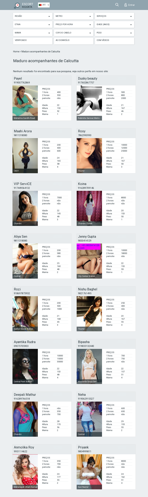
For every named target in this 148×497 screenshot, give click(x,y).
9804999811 (84, 451)
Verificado (21, 40)
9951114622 (20, 451)
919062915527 (86, 398)
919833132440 (86, 346)
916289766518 (22, 398)
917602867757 (86, 82)
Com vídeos (103, 40)
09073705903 (21, 346)
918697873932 (22, 293)
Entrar (129, 5)
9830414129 (84, 240)
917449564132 (22, 187)
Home (16, 51)
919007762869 (22, 82)
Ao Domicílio (63, 40)
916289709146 (86, 187)
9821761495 (84, 293)
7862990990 (84, 135)
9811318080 (20, 135)
